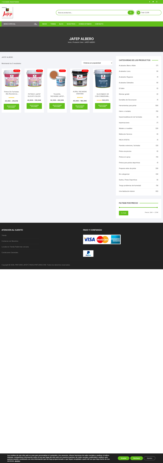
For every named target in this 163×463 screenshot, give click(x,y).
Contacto (99, 24)
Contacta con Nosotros (10, 241)
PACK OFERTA (124, 140)
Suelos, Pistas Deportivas (128, 180)
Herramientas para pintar (127, 105)
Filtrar (123, 213)
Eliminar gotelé (124, 94)
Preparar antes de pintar (127, 168)
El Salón (121, 88)
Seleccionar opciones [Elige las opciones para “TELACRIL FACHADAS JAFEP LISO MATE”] (57, 106)
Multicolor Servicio (125, 134)
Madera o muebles (125, 128)
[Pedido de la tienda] (97, 63)
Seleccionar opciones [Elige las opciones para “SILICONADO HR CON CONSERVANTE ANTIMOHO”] (102, 106)
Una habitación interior (127, 191)
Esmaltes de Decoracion (127, 100)
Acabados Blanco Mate (127, 65)
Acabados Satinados (126, 83)
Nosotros (72, 24)
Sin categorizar (124, 174)
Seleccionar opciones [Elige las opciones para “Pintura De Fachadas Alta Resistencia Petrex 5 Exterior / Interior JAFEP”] (11, 106)
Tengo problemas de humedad (130, 185)
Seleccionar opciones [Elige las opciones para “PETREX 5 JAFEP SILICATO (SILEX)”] (34, 106)
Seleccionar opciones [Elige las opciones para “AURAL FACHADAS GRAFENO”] (79, 106)
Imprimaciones (124, 123)
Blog (61, 24)
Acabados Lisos (124, 71)
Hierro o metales (125, 111)
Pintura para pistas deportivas (129, 163)
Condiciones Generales (10, 252)
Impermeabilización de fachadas (130, 117)
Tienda (53, 24)
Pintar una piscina (125, 151)
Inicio (44, 24)
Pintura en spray (124, 157)
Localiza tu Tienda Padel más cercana (15, 247)
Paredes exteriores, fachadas (129, 145)
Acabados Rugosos (126, 77)
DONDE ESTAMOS (85, 24)
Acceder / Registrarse (10, 2)
